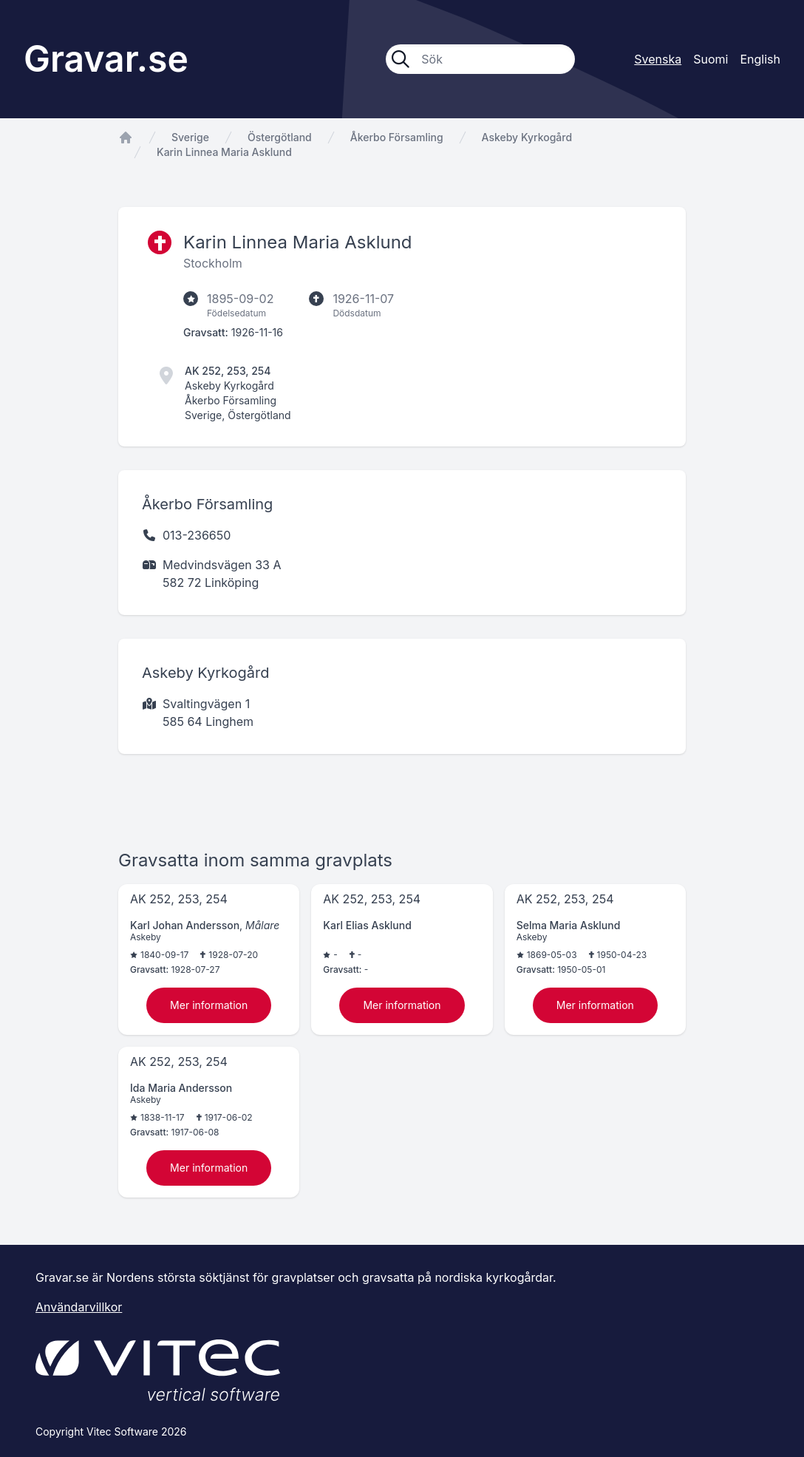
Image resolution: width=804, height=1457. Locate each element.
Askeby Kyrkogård (527, 137)
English (760, 59)
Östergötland (280, 137)
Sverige (190, 137)
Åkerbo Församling (396, 137)
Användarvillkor (78, 1307)
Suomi (710, 59)
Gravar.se (106, 59)
